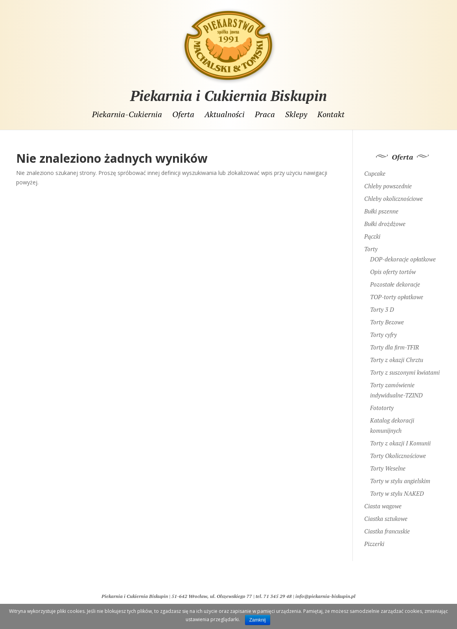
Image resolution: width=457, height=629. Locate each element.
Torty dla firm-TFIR (394, 343)
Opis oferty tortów (393, 268)
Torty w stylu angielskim (400, 477)
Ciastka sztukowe (385, 515)
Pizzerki (374, 540)
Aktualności (225, 114)
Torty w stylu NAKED (397, 489)
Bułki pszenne (381, 207)
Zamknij (257, 620)
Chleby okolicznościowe (393, 195)
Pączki (372, 232)
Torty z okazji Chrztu (396, 356)
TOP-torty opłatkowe (396, 293)
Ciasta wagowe (383, 502)
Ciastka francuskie (387, 527)
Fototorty (382, 404)
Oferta (183, 114)
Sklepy (296, 114)
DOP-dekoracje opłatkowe (403, 255)
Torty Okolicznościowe (398, 452)
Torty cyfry (383, 331)
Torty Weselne (387, 464)
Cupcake (374, 169)
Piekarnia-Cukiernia (127, 114)
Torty (371, 245)
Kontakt (331, 114)
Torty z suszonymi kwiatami (405, 368)
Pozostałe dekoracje (395, 280)
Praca (265, 114)
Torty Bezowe (387, 318)
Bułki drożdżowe (384, 220)
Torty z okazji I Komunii (400, 439)
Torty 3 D (382, 305)
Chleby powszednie (388, 182)
